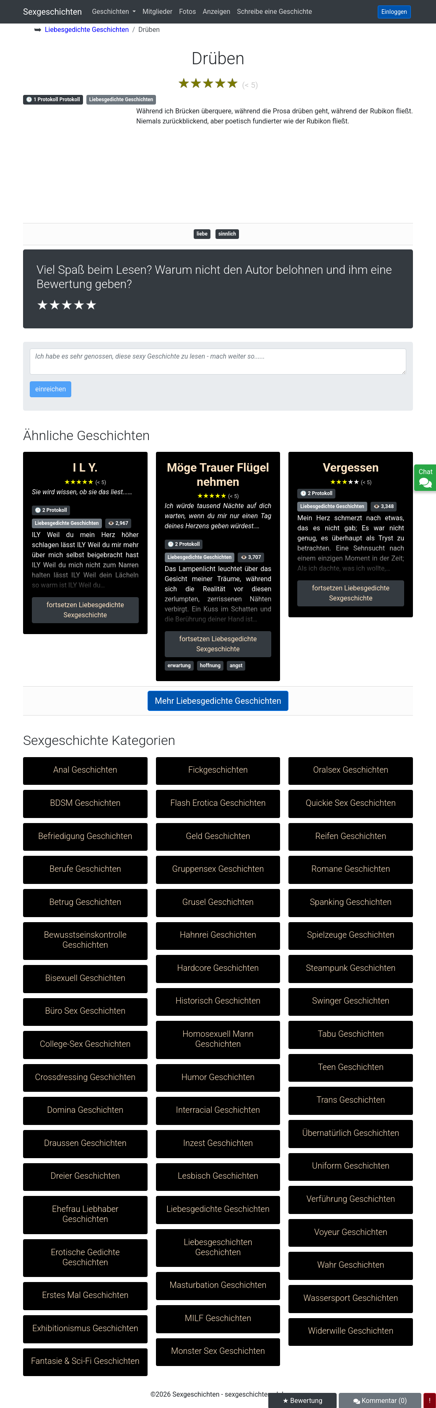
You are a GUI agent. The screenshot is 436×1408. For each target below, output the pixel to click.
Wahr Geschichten (350, 1265)
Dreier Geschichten (85, 1176)
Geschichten (111, 12)
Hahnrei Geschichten (218, 935)
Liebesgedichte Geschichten (87, 30)
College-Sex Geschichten (85, 1044)
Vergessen (351, 468)
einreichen (50, 389)
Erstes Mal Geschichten (85, 1295)
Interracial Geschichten (218, 1110)
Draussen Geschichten (85, 1143)
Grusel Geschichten (218, 902)
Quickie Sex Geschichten (351, 803)
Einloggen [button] (394, 11)
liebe (202, 234)
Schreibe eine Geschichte (274, 12)
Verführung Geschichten (350, 1199)
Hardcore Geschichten (218, 968)
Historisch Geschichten (218, 1001)
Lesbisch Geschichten (218, 1176)
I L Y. (85, 468)
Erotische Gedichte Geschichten (85, 1257)
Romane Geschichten (350, 869)
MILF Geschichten (218, 1318)
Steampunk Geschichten (351, 968)
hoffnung (210, 666)
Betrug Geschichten (85, 902)
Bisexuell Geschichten (85, 978)
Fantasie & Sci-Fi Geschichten (85, 1361)
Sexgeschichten (52, 12)
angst (236, 666)
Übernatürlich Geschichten (350, 1133)
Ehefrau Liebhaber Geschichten (85, 1214)
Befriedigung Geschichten (85, 836)
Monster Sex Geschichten (218, 1351)
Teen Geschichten (351, 1067)
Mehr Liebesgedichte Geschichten (218, 701)
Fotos (187, 12)
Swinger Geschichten (350, 1001)
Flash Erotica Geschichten (217, 803)
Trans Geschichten (351, 1100)
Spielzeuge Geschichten (350, 935)
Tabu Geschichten (351, 1034)
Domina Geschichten (85, 1110)
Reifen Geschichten (350, 836)
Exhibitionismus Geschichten (85, 1328)
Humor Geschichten (218, 1077)
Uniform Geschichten (350, 1166)
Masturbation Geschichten (217, 1285)
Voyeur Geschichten (350, 1232)
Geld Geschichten (218, 836)
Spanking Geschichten (351, 902)
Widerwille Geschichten (351, 1331)
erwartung (179, 666)
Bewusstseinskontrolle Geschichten (85, 940)
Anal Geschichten (85, 770)
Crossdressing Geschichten (85, 1077)
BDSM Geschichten (85, 803)
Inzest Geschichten (218, 1143)
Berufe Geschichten (85, 869)
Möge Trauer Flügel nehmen (218, 475)
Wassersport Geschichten (351, 1298)
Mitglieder (157, 12)
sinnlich (227, 234)
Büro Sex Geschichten (85, 1011)
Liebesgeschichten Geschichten (218, 1247)
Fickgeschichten (218, 770)
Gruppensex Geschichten (218, 869)
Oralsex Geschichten (350, 770)
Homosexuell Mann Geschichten (218, 1039)
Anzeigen (216, 12)
